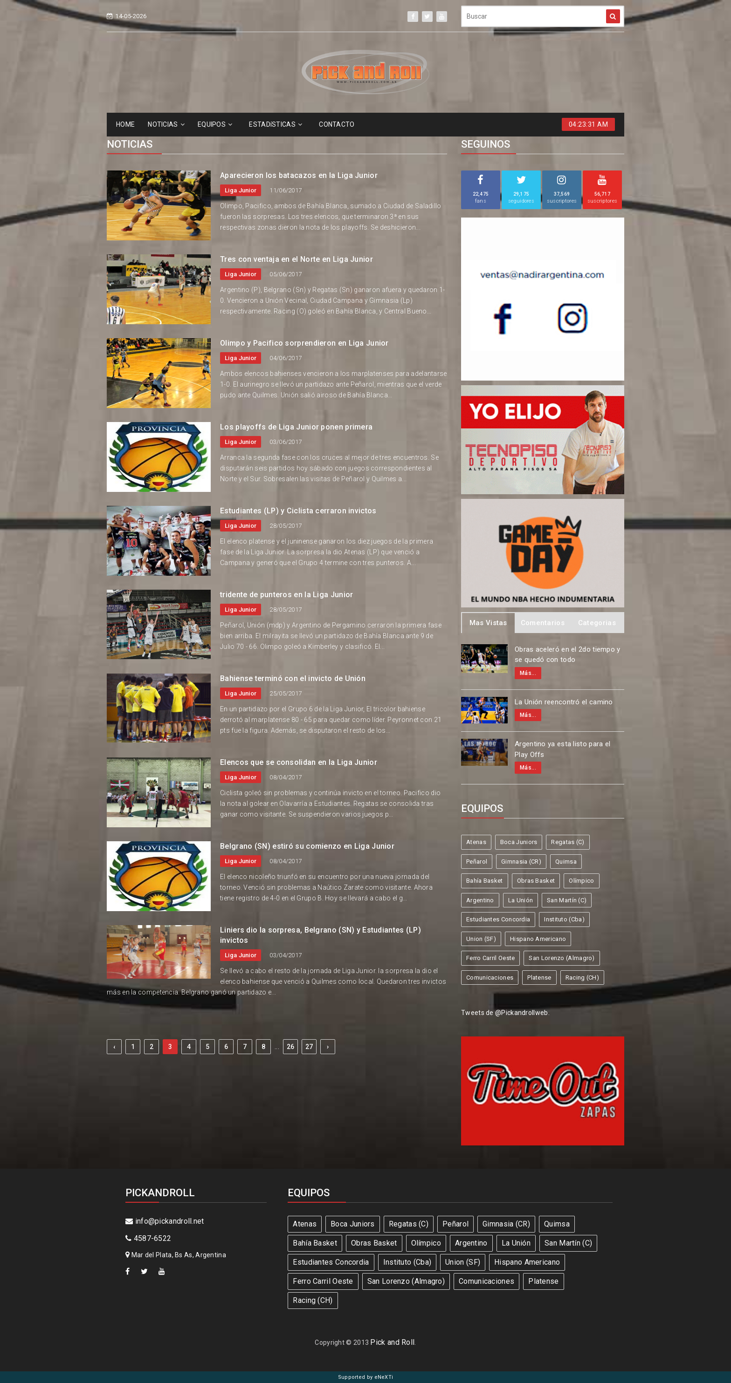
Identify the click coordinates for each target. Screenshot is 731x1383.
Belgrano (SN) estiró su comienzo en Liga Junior (307, 846)
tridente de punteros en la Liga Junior (286, 594)
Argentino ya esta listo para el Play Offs (562, 749)
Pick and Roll (392, 1342)
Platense (539, 977)
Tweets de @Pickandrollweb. (505, 1012)
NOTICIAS (166, 124)
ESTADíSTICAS (275, 124)
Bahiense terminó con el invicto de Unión (293, 678)
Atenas (476, 841)
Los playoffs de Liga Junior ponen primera (296, 426)
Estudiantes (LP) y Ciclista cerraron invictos (298, 510)
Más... (528, 673)
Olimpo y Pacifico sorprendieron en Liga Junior (304, 343)
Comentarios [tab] (543, 623)
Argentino (480, 900)
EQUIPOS (215, 124)
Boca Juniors (519, 841)
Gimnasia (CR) (521, 861)
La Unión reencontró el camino (564, 702)
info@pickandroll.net (164, 1221)
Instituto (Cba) (564, 919)
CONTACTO (336, 124)
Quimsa (566, 861)
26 (291, 1046)
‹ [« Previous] (114, 1046)
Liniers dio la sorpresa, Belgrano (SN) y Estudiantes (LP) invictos (320, 935)
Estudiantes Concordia (498, 919)
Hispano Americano (538, 938)
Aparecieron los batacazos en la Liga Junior (299, 175)
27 (309, 1046)
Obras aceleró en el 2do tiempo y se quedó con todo (568, 654)
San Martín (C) (566, 900)
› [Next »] (328, 1046)
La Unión (520, 900)
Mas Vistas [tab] (488, 623)
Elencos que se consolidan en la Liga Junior (298, 762)
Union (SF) (481, 938)
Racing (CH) (582, 977)
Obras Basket (536, 880)
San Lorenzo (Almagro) (561, 957)
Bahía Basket (484, 880)
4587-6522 (148, 1238)
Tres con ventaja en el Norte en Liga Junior (296, 259)
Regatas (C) (567, 841)
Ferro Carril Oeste (490, 957)
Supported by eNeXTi (365, 1377)
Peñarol (476, 861)
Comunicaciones (489, 977)
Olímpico (581, 880)
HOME (125, 124)
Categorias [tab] (597, 623)
